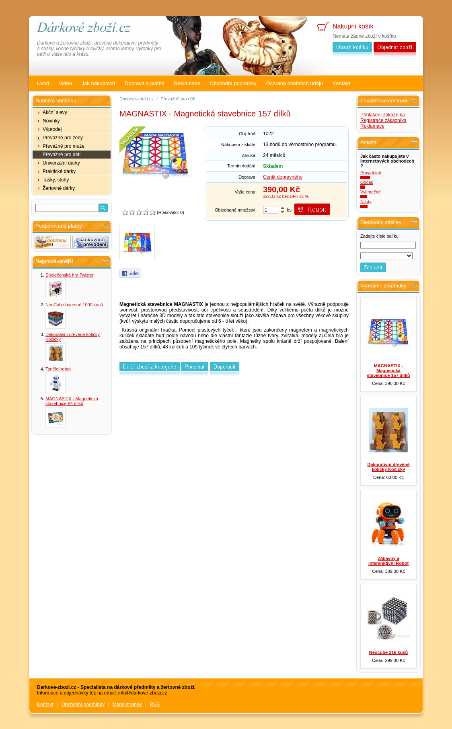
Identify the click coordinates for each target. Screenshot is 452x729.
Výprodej (52, 129)
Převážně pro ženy (63, 138)
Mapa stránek (127, 704)
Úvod (43, 83)
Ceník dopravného (282, 177)
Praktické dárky (59, 171)
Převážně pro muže (63, 146)
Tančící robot (58, 369)
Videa (65, 83)
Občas (366, 182)
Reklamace (187, 83)
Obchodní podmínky (233, 83)
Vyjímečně (370, 191)
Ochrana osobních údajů (294, 83)
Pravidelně (370, 172)
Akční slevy (55, 112)
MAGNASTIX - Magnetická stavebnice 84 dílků (71, 401)
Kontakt (341, 83)
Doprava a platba (144, 83)
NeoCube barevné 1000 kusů (74, 304)
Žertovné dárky (59, 188)
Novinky (51, 121)
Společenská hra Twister (69, 275)
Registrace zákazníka (383, 120)
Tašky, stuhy (56, 180)
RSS (155, 704)
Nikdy (366, 201)
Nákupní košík (353, 26)
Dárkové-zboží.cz (136, 98)
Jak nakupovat (98, 83)
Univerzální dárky (61, 163)
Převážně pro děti (61, 154)
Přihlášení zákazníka (382, 115)
